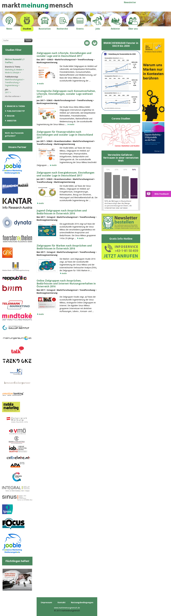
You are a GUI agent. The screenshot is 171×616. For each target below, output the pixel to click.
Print (94, 43)
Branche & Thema (16, 106)
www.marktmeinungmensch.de (67, 608)
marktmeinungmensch (37, 5)
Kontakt (61, 602)
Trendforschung (12, 82)
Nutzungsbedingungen (82, 602)
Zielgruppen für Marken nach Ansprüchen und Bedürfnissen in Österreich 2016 (64, 247)
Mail (87, 43)
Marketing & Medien (14, 70)
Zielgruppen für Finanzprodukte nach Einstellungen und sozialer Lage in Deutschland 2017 (65, 134)
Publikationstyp (16, 111)
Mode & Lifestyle (13, 72)
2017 (8, 92)
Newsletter (130, 2)
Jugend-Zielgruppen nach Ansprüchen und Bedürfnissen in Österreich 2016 (62, 212)
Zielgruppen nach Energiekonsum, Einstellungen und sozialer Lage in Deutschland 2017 (65, 174)
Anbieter (11, 121)
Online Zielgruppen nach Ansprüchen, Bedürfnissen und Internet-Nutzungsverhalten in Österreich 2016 (66, 283)
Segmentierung (12, 85)
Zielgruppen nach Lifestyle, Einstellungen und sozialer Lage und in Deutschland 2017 (64, 54)
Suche (28, 40)
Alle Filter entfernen (13, 96)
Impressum (46, 602)
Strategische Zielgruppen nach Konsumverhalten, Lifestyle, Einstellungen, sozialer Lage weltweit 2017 (66, 94)
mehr (41, 83)
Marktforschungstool (14, 79)
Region (10, 116)
